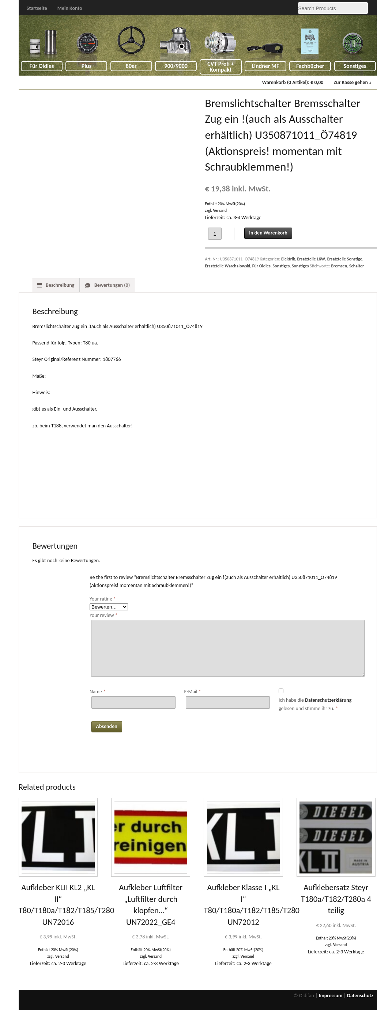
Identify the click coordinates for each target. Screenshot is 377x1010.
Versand (220, 210)
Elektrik (288, 259)
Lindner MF (265, 65)
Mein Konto (69, 8)
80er (131, 65)
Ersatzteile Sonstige (344, 259)
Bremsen (339, 265)
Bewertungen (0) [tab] (111, 285)
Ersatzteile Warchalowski (227, 265)
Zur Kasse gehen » (352, 82)
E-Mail (192, 692)
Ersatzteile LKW (311, 259)
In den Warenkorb (268, 233)
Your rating (103, 599)
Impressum (331, 995)
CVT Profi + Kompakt (220, 66)
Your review (104, 615)
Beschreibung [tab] (60, 285)
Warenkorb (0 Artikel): (293, 82)
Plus (86, 65)
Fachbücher (310, 65)
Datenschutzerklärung (328, 700)
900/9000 (176, 65)
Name (98, 692)
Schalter (356, 265)
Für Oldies (42, 65)
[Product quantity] (215, 234)
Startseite (37, 8)
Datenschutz (360, 995)
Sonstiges (355, 65)
